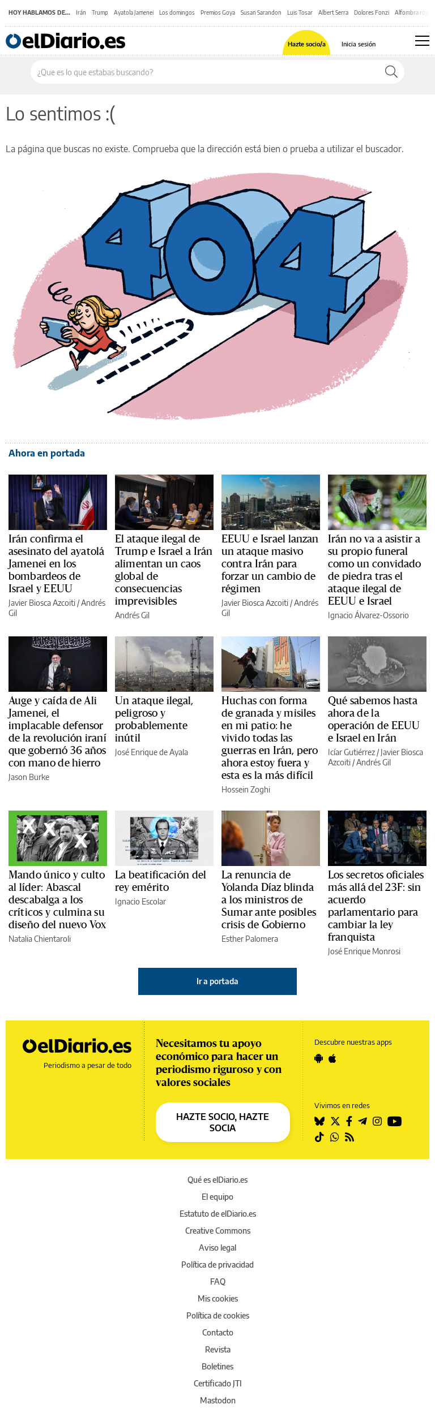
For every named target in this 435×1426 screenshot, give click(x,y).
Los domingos (177, 12)
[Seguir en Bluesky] (319, 1121)
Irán (81, 12)
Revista (218, 1349)
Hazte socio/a (307, 44)
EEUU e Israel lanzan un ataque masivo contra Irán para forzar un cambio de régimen (270, 563)
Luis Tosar (300, 12)
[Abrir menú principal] (422, 41)
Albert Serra (333, 12)
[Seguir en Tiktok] (319, 1137)
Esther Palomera (249, 939)
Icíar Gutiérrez (351, 752)
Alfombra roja (412, 12)
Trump (100, 12)
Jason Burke (28, 777)
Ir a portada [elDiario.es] (217, 981)
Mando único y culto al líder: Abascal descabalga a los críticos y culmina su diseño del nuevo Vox (57, 899)
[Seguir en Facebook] (349, 1121)
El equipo (217, 1196)
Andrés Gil (132, 615)
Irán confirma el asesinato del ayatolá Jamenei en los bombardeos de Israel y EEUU (56, 563)
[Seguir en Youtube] (394, 1121)
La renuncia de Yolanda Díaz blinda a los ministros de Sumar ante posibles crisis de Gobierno (268, 899)
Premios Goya (218, 12)
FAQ (217, 1281)
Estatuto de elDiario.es (218, 1213)
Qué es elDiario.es (217, 1179)
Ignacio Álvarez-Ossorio (368, 615)
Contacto (217, 1332)
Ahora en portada (46, 453)
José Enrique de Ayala (151, 752)
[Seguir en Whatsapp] (334, 1137)
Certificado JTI (218, 1383)
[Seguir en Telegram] (362, 1121)
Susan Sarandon (261, 12)
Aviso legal (217, 1247)
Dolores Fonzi (371, 12)
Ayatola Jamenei (133, 12)
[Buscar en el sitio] (205, 72)
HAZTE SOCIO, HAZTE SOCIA (222, 1122)
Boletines (217, 1366)
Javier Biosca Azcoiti (41, 603)
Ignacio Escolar (140, 901)
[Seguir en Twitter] (335, 1121)
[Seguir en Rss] (349, 1137)
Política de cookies (217, 1315)
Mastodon (218, 1400)
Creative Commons (217, 1230)
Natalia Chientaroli (39, 939)
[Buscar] (391, 72)
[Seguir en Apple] (332, 1058)
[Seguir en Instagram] (377, 1121)
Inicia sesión (359, 44)
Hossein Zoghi (245, 789)
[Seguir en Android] (318, 1058)
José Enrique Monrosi (364, 951)
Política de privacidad (217, 1264)
